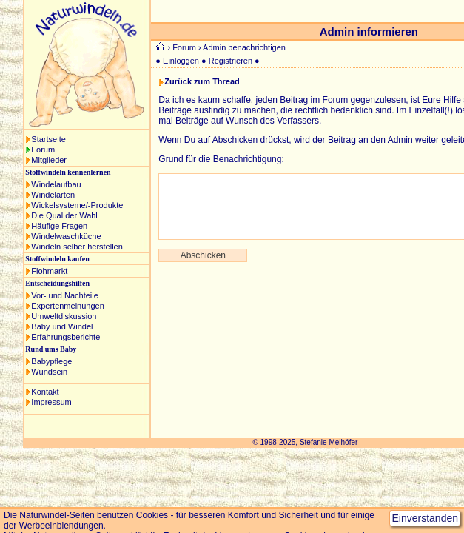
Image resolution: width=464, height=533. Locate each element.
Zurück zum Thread (201, 81)
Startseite (48, 139)
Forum (43, 149)
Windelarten (53, 194)
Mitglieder (49, 159)
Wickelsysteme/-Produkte (77, 205)
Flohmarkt (49, 270)
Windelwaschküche (66, 236)
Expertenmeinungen (67, 305)
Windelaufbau (56, 184)
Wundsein (49, 371)
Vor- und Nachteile (64, 295)
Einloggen (181, 60)
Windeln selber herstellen (77, 246)
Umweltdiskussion (63, 316)
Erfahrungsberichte (65, 336)
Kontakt (44, 391)
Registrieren (230, 60)
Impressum (51, 402)
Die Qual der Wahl (64, 215)
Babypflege (51, 361)
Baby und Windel (62, 326)
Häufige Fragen (59, 225)
